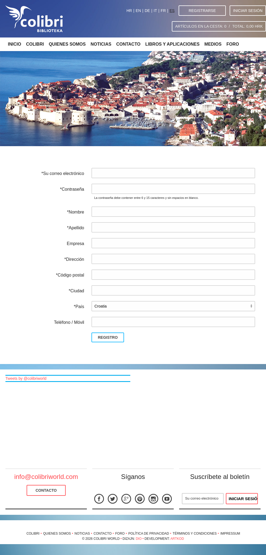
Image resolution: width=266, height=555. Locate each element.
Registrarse (202, 10)
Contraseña (73, 189)
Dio (138, 539)
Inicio (14, 44)
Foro (232, 44)
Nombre (76, 212)
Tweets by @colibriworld (25, 378)
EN (138, 10)
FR (163, 10)
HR (129, 10)
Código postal (71, 275)
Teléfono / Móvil (69, 322)
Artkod (177, 539)
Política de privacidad (148, 533)
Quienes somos (67, 44)
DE (147, 10)
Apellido (76, 227)
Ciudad (77, 291)
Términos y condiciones (195, 533)
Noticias (101, 44)
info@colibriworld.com (46, 476)
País (79, 306)
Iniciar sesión (247, 10)
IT (155, 10)
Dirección (75, 259)
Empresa (75, 243)
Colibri (35, 44)
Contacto (128, 44)
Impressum (230, 533)
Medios (212, 44)
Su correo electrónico (63, 173)
